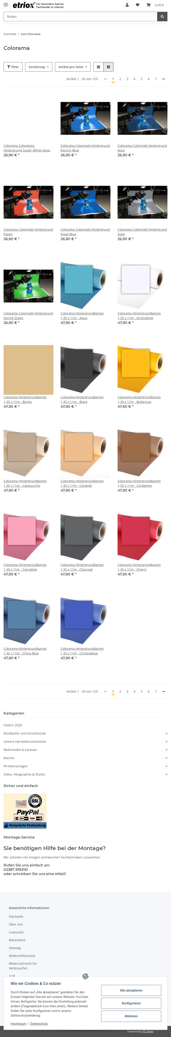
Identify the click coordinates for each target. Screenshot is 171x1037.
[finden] (162, 16)
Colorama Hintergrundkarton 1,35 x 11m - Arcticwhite (139, 315)
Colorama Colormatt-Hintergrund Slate (142, 231)
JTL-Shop (147, 1031)
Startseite (16, 916)
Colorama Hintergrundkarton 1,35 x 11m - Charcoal (82, 567)
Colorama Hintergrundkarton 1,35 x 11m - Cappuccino (25, 483)
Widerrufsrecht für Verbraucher (23, 965)
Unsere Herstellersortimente (25, 741)
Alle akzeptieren (131, 990)
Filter (13, 67)
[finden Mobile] (80, 16)
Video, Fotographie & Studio (24, 774)
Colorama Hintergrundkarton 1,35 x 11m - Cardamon (139, 483)
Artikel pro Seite (71, 67)
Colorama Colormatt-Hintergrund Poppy (28, 231)
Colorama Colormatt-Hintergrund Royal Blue (85, 231)
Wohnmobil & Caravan (20, 750)
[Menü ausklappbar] (6, 3)
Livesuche (16, 932)
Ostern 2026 (13, 725)
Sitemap (15, 948)
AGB (12, 976)
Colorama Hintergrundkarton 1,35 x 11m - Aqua (82, 315)
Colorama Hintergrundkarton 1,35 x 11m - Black (82, 399)
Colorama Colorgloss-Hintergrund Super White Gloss (27, 147)
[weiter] (163, 79)
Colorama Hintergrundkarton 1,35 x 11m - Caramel (82, 483)
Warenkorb (17, 940)
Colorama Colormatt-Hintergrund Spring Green (28, 315)
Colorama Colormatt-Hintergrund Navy (142, 147)
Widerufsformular (22, 956)
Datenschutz (39, 1023)
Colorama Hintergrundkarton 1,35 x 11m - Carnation (25, 567)
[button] (127, 4)
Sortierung (37, 67)
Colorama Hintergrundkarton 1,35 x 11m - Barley (25, 399)
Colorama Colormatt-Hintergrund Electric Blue (85, 147)
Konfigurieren (130, 1003)
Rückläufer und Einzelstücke (25, 733)
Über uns (16, 924)
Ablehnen (130, 1016)
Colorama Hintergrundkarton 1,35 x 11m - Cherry (139, 567)
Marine (9, 758)
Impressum (18, 1023)
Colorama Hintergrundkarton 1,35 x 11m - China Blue (25, 650)
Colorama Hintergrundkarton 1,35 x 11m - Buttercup (139, 399)
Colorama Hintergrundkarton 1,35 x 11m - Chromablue (82, 650)
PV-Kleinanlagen (16, 766)
